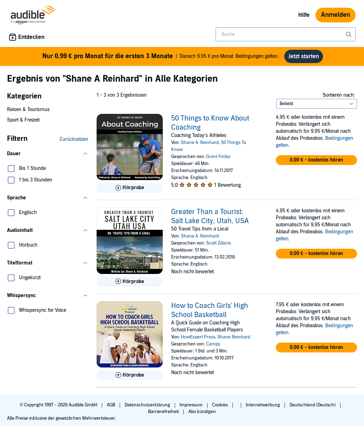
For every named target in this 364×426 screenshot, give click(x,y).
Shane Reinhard (233, 340)
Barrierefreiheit (164, 414)
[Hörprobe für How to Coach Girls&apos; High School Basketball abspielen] (130, 378)
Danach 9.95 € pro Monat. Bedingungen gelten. (160, 58)
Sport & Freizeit (23, 123)
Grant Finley (218, 159)
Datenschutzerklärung (148, 408)
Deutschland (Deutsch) (313, 408)
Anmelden (335, 15)
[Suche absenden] (349, 34)
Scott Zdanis (218, 246)
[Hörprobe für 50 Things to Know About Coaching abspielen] (130, 190)
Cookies (220, 408)
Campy (213, 347)
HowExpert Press (198, 340)
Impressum (192, 408)
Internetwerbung (263, 408)
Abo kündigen (202, 414)
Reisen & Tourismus (28, 112)
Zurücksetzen (73, 142)
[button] (47, 157)
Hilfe (304, 15)
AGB (111, 408)
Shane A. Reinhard (200, 145)
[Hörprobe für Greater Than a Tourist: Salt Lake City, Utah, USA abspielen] (130, 284)
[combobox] (286, 34)
